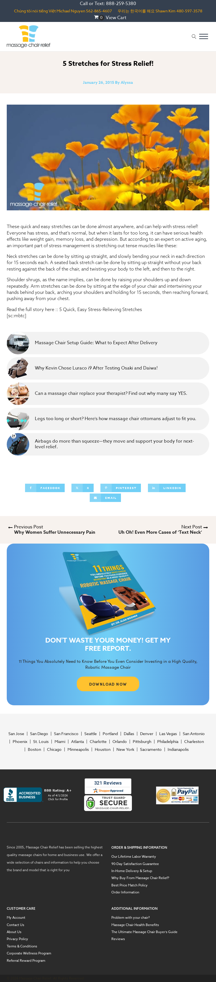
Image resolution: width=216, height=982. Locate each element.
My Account (16, 918)
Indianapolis (178, 749)
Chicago (54, 749)
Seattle (90, 734)
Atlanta (77, 742)
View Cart (116, 17)
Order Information (125, 892)
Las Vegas (168, 734)
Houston (103, 749)
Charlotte (98, 742)
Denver (146, 734)
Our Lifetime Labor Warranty (133, 857)
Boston (34, 749)
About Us (14, 932)
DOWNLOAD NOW (108, 684)
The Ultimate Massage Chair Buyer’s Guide (144, 932)
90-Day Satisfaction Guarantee (135, 864)
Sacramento (151, 749)
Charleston (194, 742)
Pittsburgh (142, 742)
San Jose (16, 734)
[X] (82, 488)
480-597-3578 (189, 10)
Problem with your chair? (130, 918)
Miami (60, 742)
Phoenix (20, 742)
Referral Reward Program (26, 961)
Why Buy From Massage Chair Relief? (140, 878)
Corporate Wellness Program (29, 953)
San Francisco (66, 734)
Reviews (118, 939)
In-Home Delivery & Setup (131, 871)
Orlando (119, 742)
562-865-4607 (99, 10)
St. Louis (41, 742)
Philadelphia (167, 742)
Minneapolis (78, 749)
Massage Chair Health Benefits (135, 925)
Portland (110, 734)
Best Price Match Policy (129, 885)
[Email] (105, 498)
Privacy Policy (17, 939)
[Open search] (194, 36)
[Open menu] (203, 36)
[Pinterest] (120, 488)
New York (125, 749)
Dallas (129, 734)
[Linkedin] (167, 488)
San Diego (39, 734)
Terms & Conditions (22, 946)
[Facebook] (45, 488)
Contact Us (15, 925)
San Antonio (194, 734)
